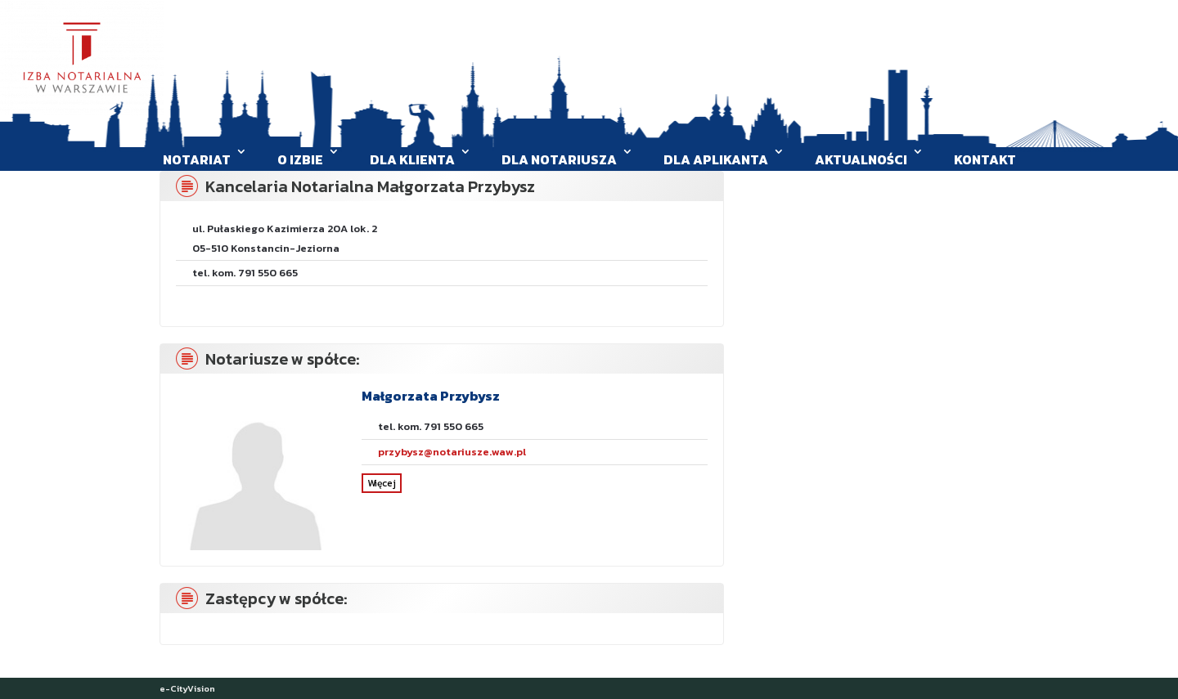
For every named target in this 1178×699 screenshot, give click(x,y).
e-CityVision (187, 688)
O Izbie (300, 159)
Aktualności (861, 159)
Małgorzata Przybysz (431, 396)
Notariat (197, 159)
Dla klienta (412, 159)
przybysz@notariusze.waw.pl (452, 451)
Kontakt (985, 159)
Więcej (381, 483)
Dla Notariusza (559, 159)
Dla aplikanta (715, 159)
